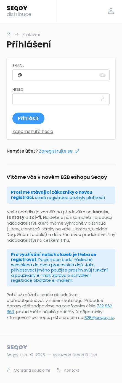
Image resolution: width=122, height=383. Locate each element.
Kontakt (68, 370)
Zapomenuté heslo (32, 131)
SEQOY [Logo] (19, 10)
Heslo (17, 89)
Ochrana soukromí (28, 370)
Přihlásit (28, 118)
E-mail (18, 65)
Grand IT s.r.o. (85, 355)
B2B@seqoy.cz (99, 317)
